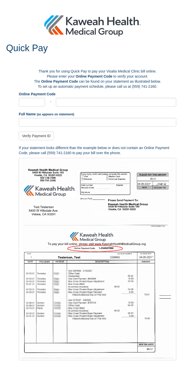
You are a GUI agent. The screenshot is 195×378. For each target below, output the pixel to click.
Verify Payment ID (36, 136)
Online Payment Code (37, 94)
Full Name (46, 114)
